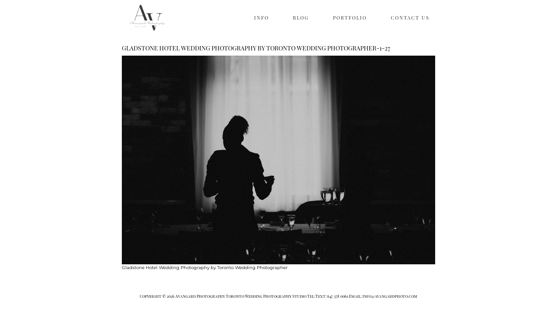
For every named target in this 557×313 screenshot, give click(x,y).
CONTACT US (410, 17)
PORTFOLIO (350, 17)
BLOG (301, 17)
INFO (261, 17)
